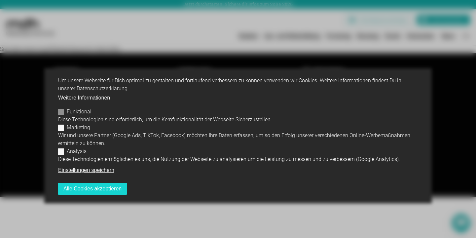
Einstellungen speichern (86, 170)
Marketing (78, 127)
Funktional (79, 111)
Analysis (77, 151)
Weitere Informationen (84, 97)
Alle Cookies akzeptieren (92, 188)
